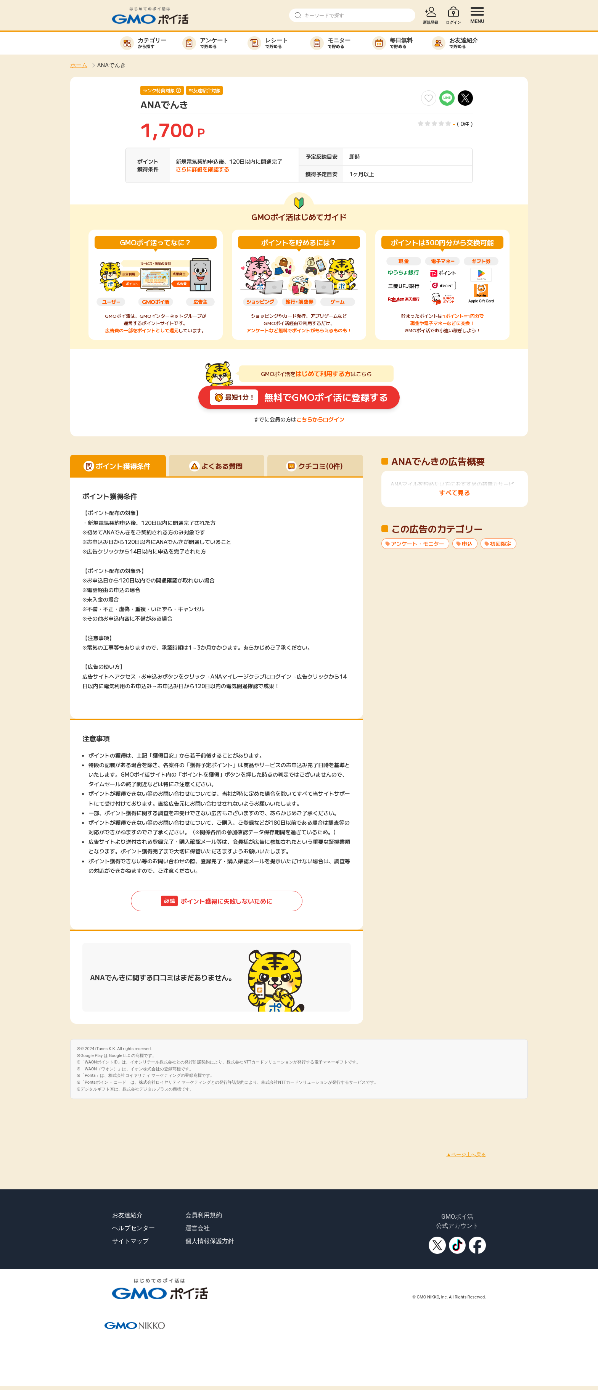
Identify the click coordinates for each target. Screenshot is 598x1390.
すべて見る (454, 492)
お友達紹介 (127, 1215)
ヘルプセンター (133, 1228)
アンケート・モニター (417, 543)
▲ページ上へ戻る (466, 1154)
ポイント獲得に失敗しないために (216, 901)
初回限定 (500, 543)
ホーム (78, 65)
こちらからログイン (320, 419)
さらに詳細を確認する (202, 169)
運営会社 (197, 1228)
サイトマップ (130, 1241)
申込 (467, 543)
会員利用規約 (203, 1215)
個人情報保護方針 (209, 1241)
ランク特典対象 (159, 90)
